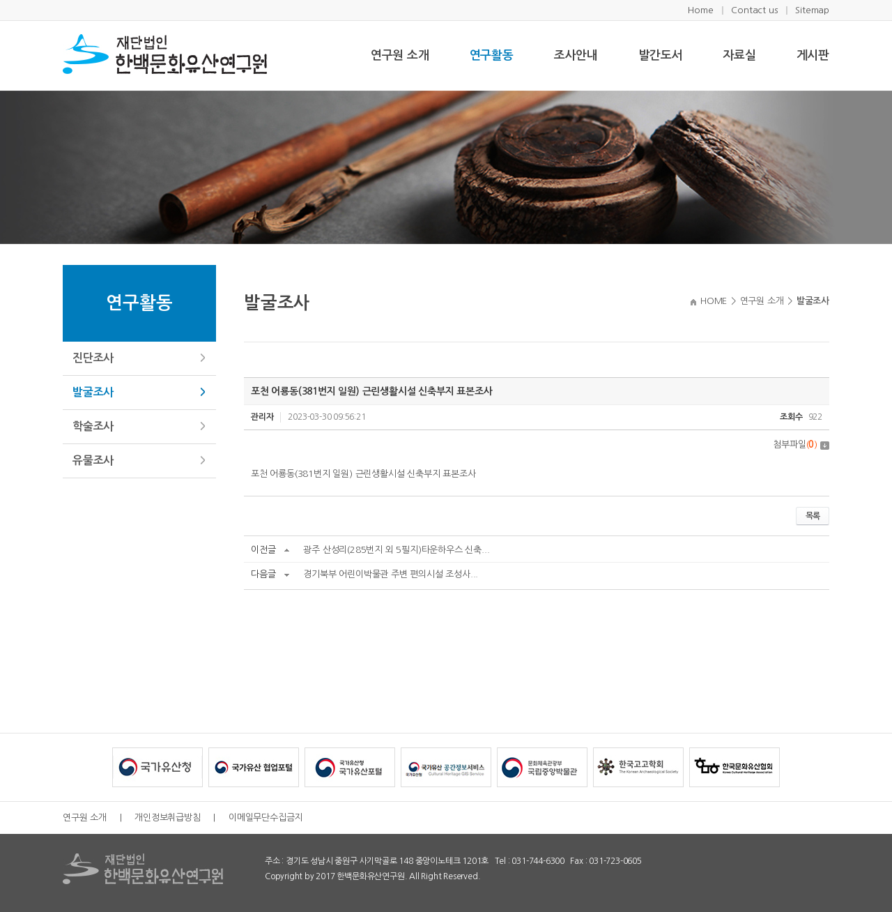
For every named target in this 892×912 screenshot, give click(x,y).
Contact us (754, 10)
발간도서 (660, 55)
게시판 (813, 55)
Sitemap (812, 10)
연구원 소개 (400, 55)
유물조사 (93, 460)
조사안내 (576, 55)
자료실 (739, 55)
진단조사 (93, 358)
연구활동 (492, 55)
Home (700, 10)
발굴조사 (93, 392)
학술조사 (93, 426)
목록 (813, 516)
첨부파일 (801, 444)
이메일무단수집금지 (265, 817)
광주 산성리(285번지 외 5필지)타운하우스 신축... (396, 549)
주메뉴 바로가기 (0, 0)
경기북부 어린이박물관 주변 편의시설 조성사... (390, 574)
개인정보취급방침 (167, 817)
